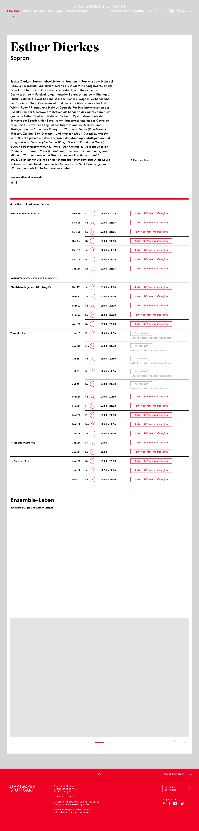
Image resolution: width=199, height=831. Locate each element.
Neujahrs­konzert (20, 442)
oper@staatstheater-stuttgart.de (71, 804)
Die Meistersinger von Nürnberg (29, 287)
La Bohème (16, 461)
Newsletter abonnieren (171, 788)
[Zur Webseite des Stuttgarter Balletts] (160, 10)
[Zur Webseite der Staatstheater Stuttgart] (184, 10)
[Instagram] (11, 182)
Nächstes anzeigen (185, 741)
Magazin (138, 11)
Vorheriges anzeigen (175, 741)
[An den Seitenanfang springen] (99, 774)
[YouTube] (175, 803)
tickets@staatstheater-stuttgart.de (72, 812)
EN (150, 11)
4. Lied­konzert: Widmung (25, 204)
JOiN (59, 11)
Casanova (16, 277)
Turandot (16, 333)
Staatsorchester (77, 11)
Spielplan (13, 11)
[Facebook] (16, 182)
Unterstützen (120, 11)
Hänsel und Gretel (21, 213)
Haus (50, 11)
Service (39, 11)
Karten (27, 11)
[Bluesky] (182, 803)
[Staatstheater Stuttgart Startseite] (100, 6)
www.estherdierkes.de (26, 177)
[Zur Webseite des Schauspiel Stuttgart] (171, 10)
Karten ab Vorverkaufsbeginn (151, 213)
